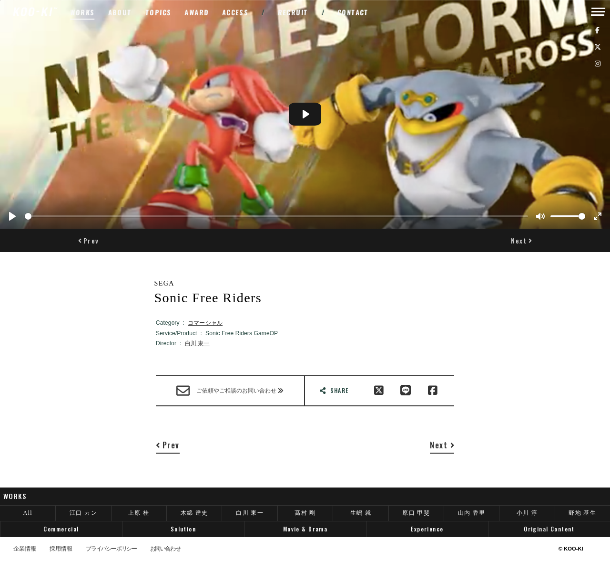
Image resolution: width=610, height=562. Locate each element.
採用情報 (61, 549)
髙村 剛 (305, 512)
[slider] (276, 216)
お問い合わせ (165, 549)
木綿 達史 (194, 512)
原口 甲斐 (416, 512)
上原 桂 (139, 512)
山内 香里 (472, 512)
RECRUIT (292, 12)
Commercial (61, 529)
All (27, 512)
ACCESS (235, 12)
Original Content (549, 529)
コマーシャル (205, 322)
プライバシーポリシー (111, 549)
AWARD (196, 12)
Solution (183, 529)
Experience (427, 529)
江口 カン (83, 512)
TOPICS (158, 12)
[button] (88, 240)
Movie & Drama (305, 529)
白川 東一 (197, 343)
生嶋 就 (361, 512)
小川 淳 (527, 512)
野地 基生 (582, 512)
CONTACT (353, 12)
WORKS (82, 12)
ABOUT (120, 12)
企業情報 (24, 549)
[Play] (12, 216)
